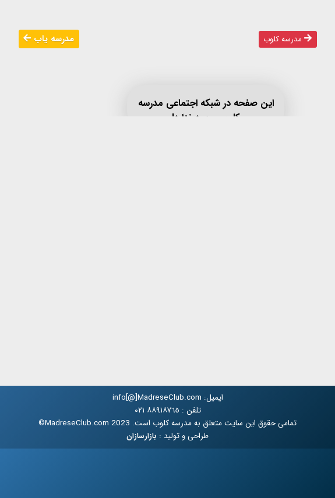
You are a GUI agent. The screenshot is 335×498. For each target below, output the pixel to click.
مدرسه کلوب (287, 39)
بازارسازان (141, 436)
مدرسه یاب (48, 39)
